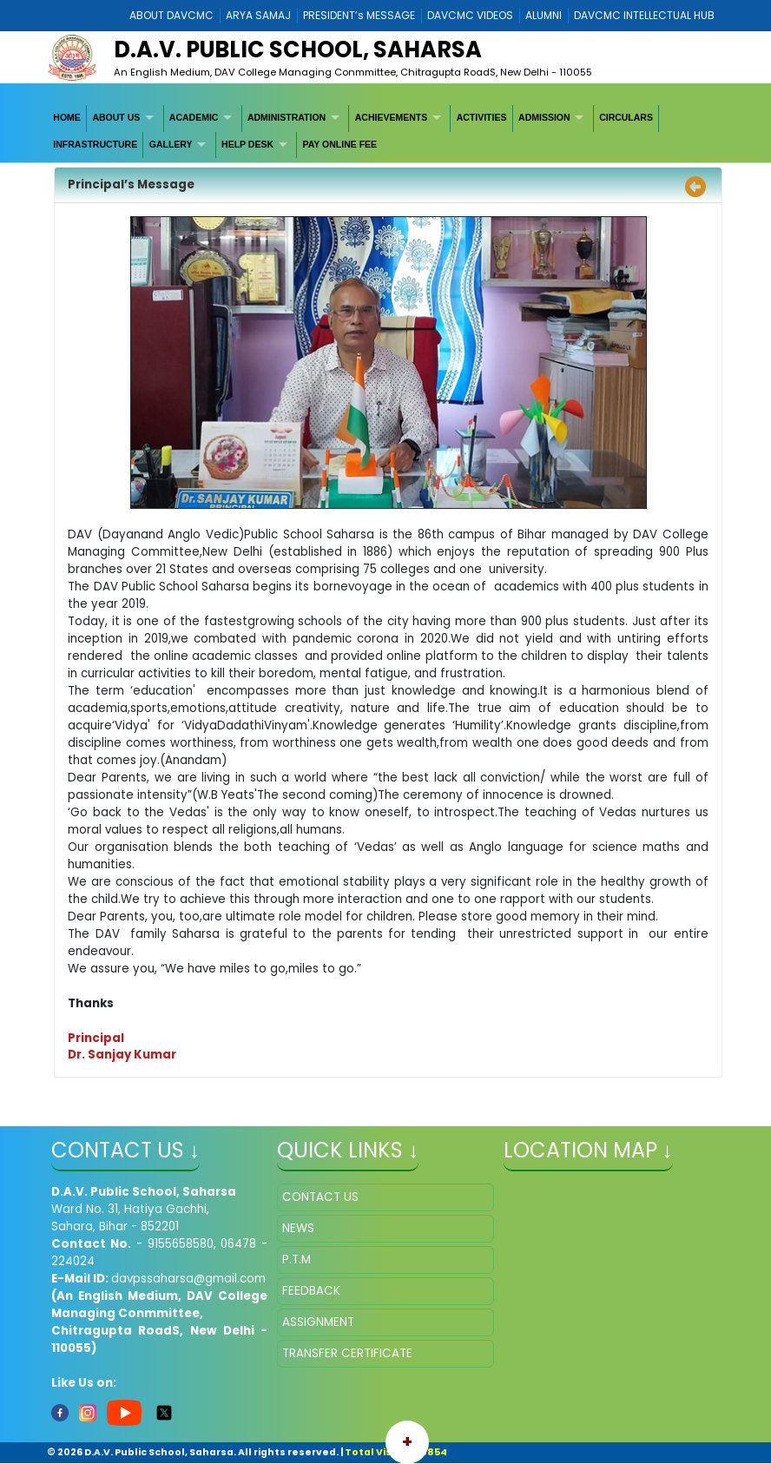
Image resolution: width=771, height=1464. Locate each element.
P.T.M (296, 1259)
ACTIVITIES (482, 117)
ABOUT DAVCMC (171, 15)
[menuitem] (67, 118)
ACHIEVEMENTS (391, 117)
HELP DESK (247, 144)
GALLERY (171, 144)
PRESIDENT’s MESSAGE (359, 15)
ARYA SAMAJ (258, 15)
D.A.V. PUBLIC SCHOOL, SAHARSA (298, 49)
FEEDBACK (311, 1291)
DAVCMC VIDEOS (470, 15)
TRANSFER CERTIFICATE (347, 1353)
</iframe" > (612, 1270)
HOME (67, 117)
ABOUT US (116, 117)
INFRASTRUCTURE (95, 144)
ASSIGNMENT (318, 1322)
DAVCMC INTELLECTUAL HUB (644, 15)
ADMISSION (544, 117)
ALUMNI (543, 15)
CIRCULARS (626, 117)
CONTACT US (320, 1197)
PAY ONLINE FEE (340, 144)
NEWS (298, 1228)
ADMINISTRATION (286, 117)
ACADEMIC (194, 117)
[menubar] (385, 131)
